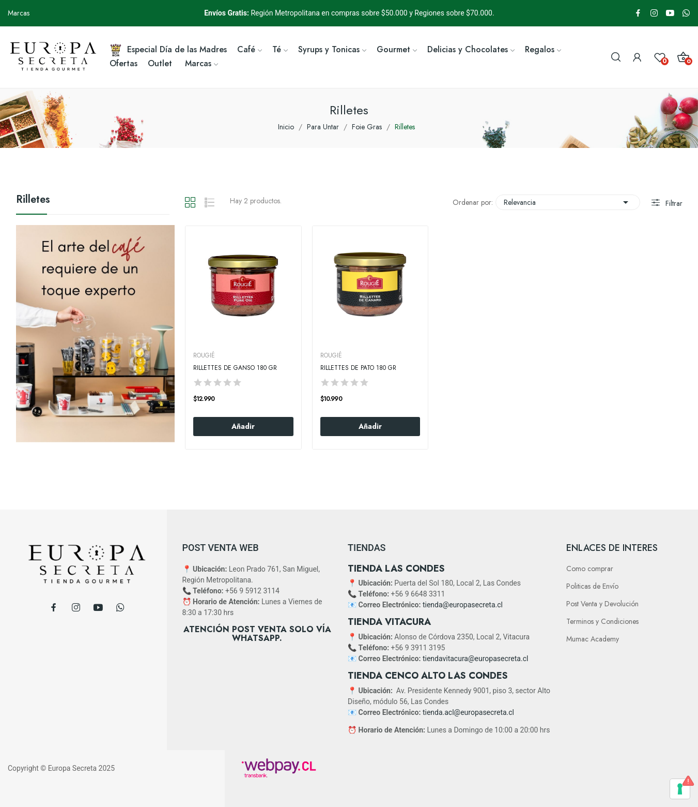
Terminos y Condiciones (602, 621)
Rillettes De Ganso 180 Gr (235, 368)
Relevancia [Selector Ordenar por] (568, 202)
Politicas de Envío (592, 586)
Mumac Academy (592, 639)
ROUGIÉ (204, 355)
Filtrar (673, 203)
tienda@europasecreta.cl (463, 605)
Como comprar (589, 568)
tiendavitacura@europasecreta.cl (475, 658)
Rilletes (33, 201)
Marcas (18, 13)
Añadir (243, 426)
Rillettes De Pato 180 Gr (358, 368)
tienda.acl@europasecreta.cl (468, 712)
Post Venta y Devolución (602, 604)
